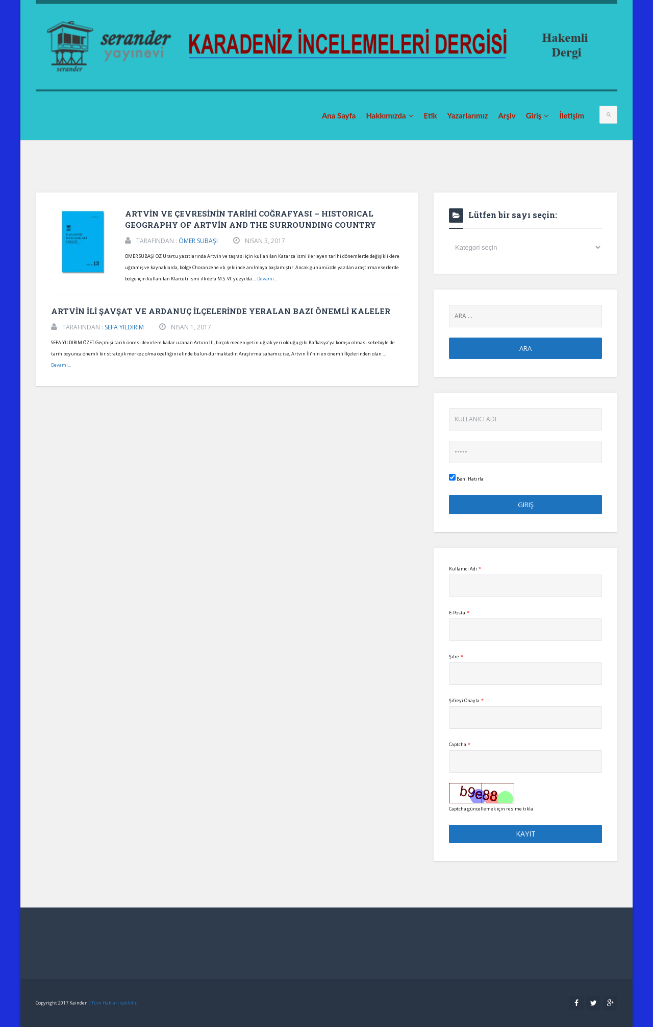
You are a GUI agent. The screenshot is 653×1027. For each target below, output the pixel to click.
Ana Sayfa (339, 115)
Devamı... (267, 278)
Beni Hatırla (466, 478)
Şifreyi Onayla (466, 700)
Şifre (456, 656)
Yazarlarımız (467, 115)
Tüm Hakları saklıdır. (114, 1002)
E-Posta (459, 612)
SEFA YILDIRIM (124, 327)
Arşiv (506, 115)
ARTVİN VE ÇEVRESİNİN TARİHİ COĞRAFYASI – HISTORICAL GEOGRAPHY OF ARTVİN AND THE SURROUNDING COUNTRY (250, 219)
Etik (430, 115)
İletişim (571, 115)
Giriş (537, 115)
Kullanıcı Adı (465, 568)
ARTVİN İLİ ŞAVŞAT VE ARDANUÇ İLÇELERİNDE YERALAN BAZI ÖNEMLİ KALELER (220, 311)
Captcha (459, 744)
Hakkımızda (389, 115)
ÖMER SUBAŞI (198, 240)
